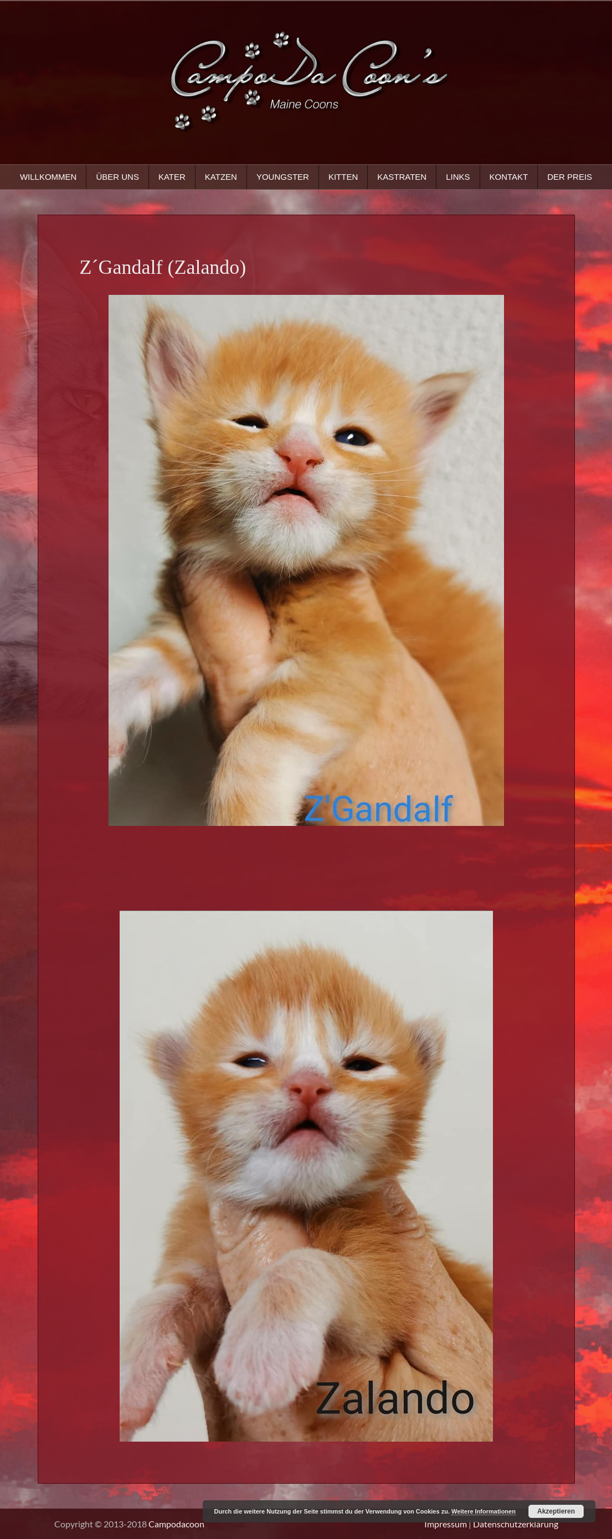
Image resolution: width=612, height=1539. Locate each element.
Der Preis (569, 176)
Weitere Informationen (483, 1511)
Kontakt (509, 176)
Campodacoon (176, 1524)
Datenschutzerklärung (515, 1524)
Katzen (221, 176)
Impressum (445, 1524)
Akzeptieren (556, 1511)
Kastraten (401, 176)
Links (458, 176)
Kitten (343, 176)
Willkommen (48, 176)
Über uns (117, 176)
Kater (172, 176)
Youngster (282, 176)
